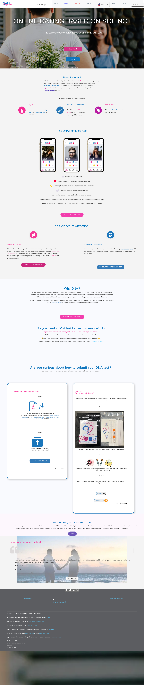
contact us (48, 651)
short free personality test (36, 655)
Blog (113, 3)
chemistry (54, 255)
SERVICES (136, 4)
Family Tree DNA (33, 451)
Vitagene (33, 452)
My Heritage (46, 451)
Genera (51, 449)
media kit (51, 663)
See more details (60, 502)
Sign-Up (77, 3)
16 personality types (127, 249)
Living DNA (40, 452)
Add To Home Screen (72, 67)
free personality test (97, 375)
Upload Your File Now (40, 494)
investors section (58, 671)
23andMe (56, 449)
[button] (72, 635)
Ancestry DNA (24, 451)
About (124, 3)
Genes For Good (54, 451)
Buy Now (101, 527)
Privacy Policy (28, 632)
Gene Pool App (29, 667)
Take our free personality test (111, 267)
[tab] (72, 635)
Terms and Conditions (116, 632)
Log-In (66, 3)
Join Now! (73, 49)
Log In (73, 59)
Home (56, 3)
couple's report (32, 659)
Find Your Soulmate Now (72, 214)
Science (89, 3)
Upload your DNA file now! (33, 264)
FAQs (72, 567)
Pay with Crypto (101, 534)
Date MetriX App (44, 667)
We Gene (40, 451)
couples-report (56, 302)
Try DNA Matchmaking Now (71, 351)
